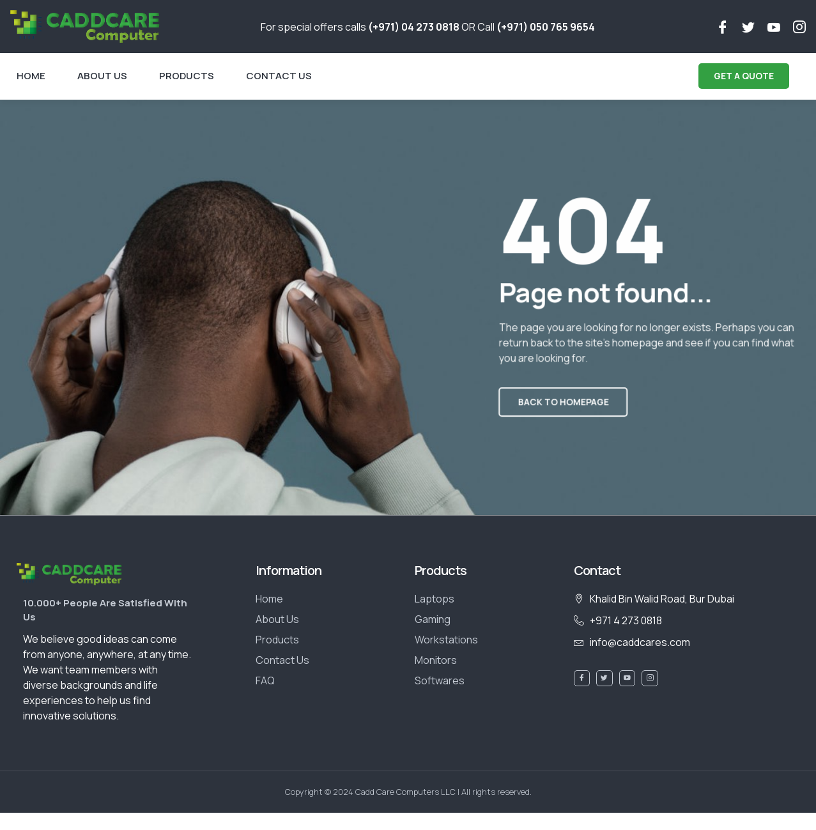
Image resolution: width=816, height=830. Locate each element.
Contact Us (279, 75)
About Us (102, 75)
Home (31, 75)
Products (186, 75)
